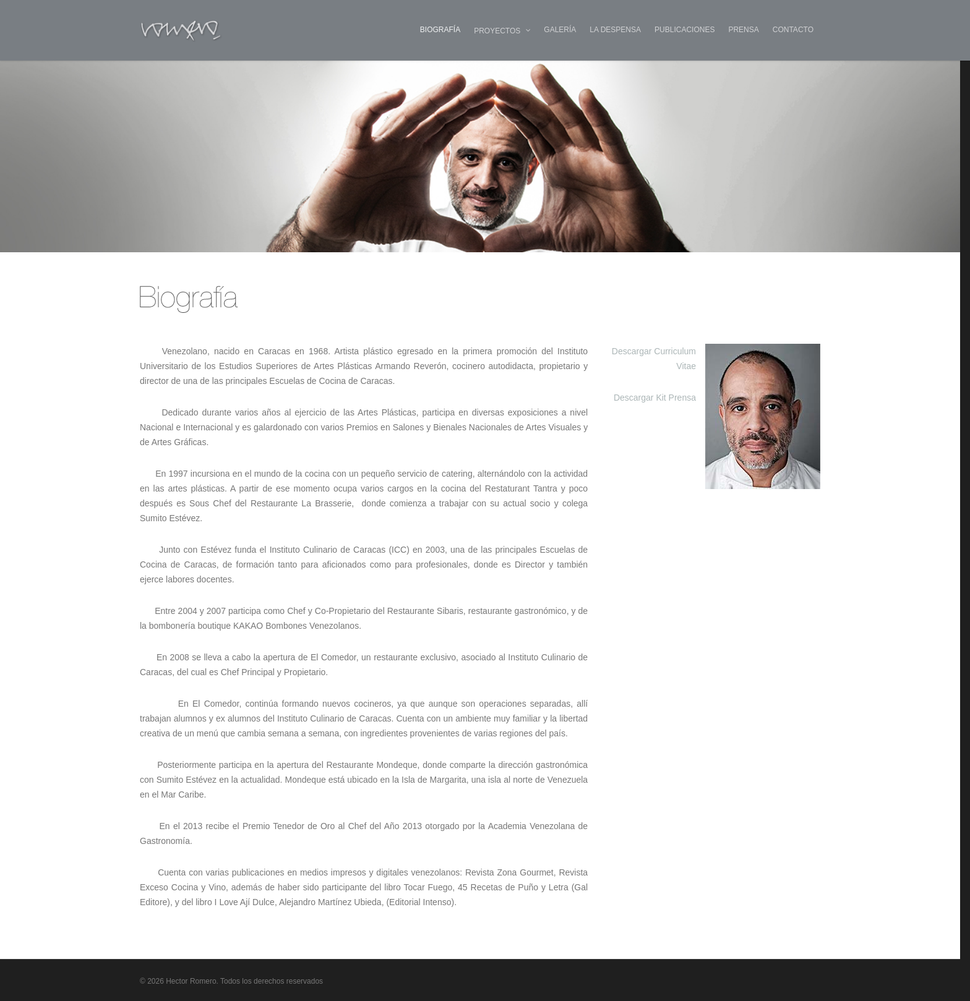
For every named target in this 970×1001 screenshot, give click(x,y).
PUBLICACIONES (685, 29)
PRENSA (743, 29)
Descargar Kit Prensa (655, 398)
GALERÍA (560, 29)
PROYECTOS (502, 31)
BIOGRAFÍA (440, 29)
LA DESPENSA (615, 29)
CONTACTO (793, 29)
